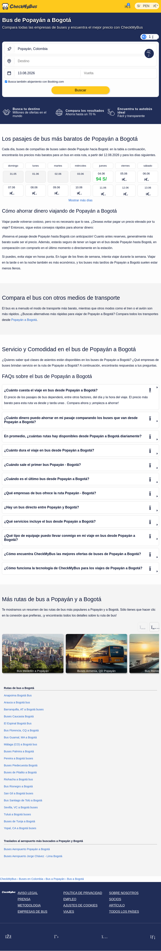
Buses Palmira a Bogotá (19, 751)
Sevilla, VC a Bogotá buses (21, 807)
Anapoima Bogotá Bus (18, 695)
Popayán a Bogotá (24, 319)
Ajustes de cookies (80, 905)
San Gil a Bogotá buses (18, 793)
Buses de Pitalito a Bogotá (20, 772)
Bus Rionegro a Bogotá (18, 786)
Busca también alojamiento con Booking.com (36, 81)
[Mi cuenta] (126, 6)
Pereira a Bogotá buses (18, 758)
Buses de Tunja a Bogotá (19, 821)
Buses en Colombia (31, 879)
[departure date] (47, 73)
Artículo (117, 905)
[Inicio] (18, 6)
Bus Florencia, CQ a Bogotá (21, 730)
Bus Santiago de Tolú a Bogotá (23, 800)
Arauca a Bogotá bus (17, 702)
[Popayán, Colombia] (85, 49)
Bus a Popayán (55, 879)
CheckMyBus (8, 879)
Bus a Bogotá (75, 879)
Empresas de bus (32, 911)
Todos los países (124, 911)
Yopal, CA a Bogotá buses (20, 828)
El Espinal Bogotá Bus (17, 723)
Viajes (68, 911)
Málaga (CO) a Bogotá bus (20, 744)
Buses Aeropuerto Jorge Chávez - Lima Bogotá (33, 856)
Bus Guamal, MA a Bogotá (20, 737)
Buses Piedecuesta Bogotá (20, 765)
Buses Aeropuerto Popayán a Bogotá (27, 849)
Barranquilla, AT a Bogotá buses (24, 709)
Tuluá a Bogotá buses (17, 814)
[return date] (118, 73)
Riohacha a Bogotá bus (18, 779)
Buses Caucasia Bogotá (19, 716)
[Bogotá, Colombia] (85, 61)
